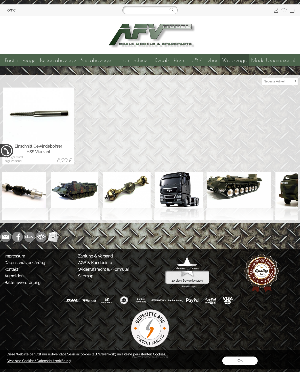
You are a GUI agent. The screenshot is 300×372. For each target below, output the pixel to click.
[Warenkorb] (292, 10)
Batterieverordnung (22, 282)
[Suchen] (150, 10)
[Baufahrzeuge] (95, 60)
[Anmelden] (276, 10)
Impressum (14, 256)
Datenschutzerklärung (24, 262)
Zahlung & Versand (95, 256)
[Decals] (162, 60)
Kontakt (11, 269)
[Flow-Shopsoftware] (41, 236)
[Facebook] (17, 236)
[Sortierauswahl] (279, 81)
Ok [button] (240, 360)
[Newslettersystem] (53, 236)
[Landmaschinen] (133, 60)
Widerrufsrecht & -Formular (103, 269)
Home (10, 10)
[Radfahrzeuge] (20, 60)
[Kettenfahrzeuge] (58, 60)
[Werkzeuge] (234, 60)
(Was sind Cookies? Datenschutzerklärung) (39, 361)
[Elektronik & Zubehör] (196, 60)
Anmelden (13, 276)
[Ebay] (29, 236)
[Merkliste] (284, 10)
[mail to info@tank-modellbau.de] (5, 236)
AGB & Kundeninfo (95, 262)
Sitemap (85, 276)
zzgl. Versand (13, 161)
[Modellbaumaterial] (273, 60)
